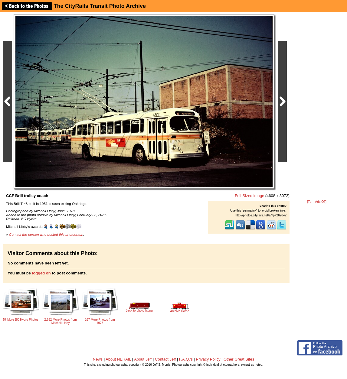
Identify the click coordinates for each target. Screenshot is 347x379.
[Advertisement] (317, 106)
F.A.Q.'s (186, 359)
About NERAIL (118, 359)
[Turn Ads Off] (316, 201)
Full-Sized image (249, 195)
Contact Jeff (165, 359)
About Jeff (143, 359)
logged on (41, 273)
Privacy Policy (208, 359)
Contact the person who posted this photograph (46, 234)
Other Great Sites (239, 359)
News (98, 359)
